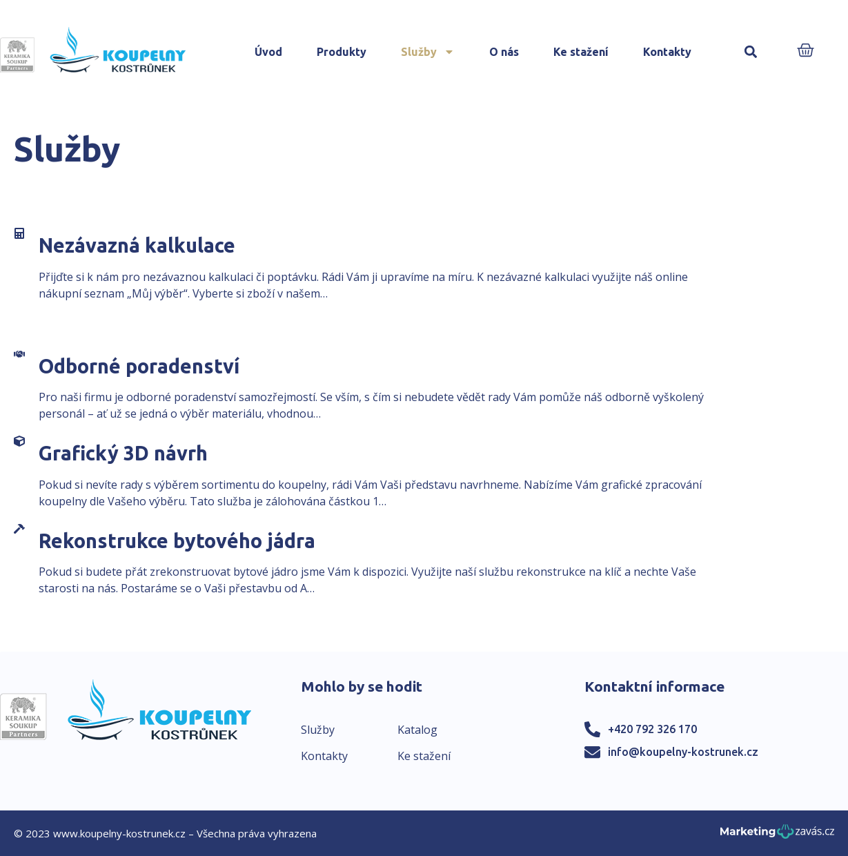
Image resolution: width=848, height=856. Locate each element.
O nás (504, 52)
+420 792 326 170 (652, 729)
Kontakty (667, 52)
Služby (428, 51)
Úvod (268, 52)
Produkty (341, 52)
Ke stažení (581, 52)
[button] (751, 52)
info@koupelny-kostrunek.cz (683, 752)
